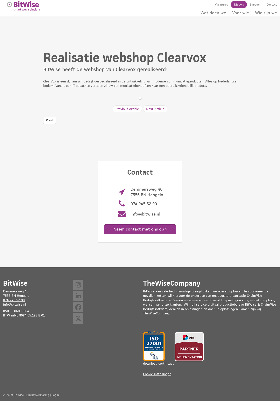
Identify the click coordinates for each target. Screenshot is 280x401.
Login (55, 395)
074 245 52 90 (144, 203)
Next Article (155, 109)
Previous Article (127, 109)
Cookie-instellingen (157, 374)
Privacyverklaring (37, 395)
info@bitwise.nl (145, 214)
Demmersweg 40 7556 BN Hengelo (147, 192)
